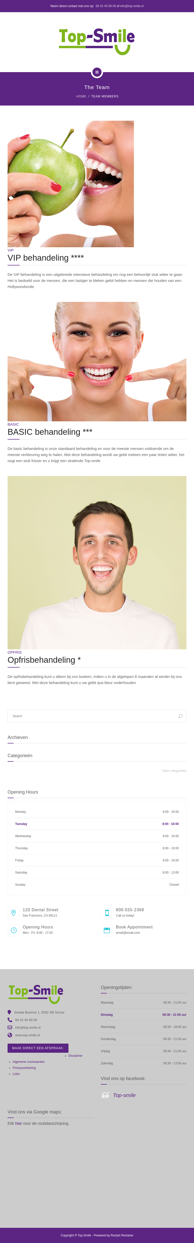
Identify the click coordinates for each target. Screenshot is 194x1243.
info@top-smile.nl (132, 6)
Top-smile (124, 1095)
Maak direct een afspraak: (38, 1048)
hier (19, 1123)
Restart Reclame (122, 1235)
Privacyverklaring (24, 1068)
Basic (13, 424)
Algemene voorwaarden (29, 1062)
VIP (11, 250)
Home (81, 96)
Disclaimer (75, 1056)
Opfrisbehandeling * (44, 660)
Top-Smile (84, 1235)
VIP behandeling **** (46, 257)
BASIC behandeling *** (50, 432)
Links (16, 1074)
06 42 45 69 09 (106, 6)
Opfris (15, 652)
